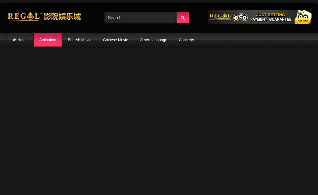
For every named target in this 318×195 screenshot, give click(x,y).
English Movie (79, 40)
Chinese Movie (115, 40)
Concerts (186, 40)
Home (23, 40)
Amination (47, 40)
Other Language (153, 40)
